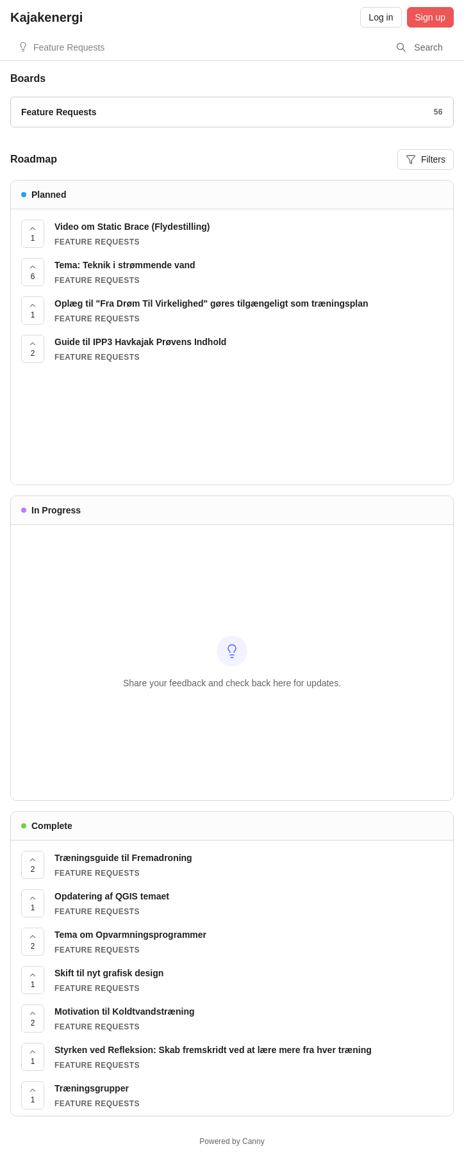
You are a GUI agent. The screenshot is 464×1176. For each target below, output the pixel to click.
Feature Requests (68, 47)
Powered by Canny (231, 1141)
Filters (425, 159)
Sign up (430, 17)
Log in (381, 17)
